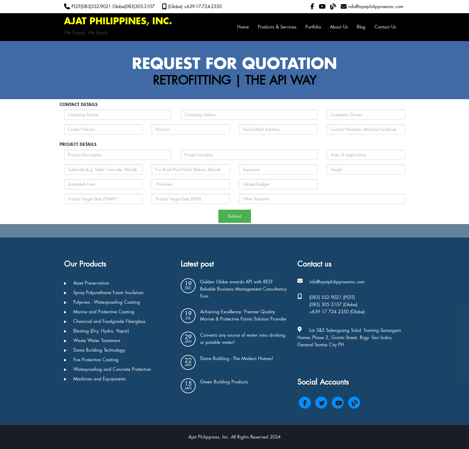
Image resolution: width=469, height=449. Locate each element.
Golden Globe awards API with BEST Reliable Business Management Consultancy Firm (243, 289)
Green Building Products (224, 382)
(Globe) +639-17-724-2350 (192, 7)
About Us (339, 27)
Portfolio (313, 27)
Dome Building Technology (94, 350)
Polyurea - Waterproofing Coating (102, 302)
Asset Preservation (86, 283)
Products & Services (277, 27)
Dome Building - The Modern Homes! (236, 359)
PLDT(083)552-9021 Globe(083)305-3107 (109, 7)
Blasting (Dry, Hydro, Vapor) (96, 331)
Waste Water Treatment (92, 341)
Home (243, 27)
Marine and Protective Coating (99, 312)
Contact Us (385, 27)
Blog (361, 27)
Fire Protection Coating (91, 360)
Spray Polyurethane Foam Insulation (104, 293)
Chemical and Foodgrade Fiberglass (104, 321)
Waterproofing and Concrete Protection (107, 369)
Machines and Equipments (95, 379)
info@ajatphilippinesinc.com (372, 7)
